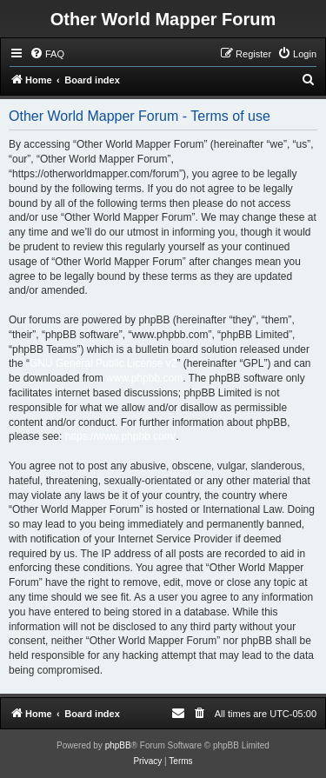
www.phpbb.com (144, 378)
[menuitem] (47, 53)
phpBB (118, 745)
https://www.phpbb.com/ (120, 436)
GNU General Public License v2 (103, 363)
